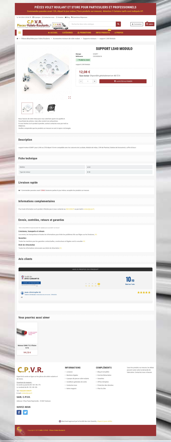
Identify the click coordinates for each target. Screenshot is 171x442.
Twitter (25, 412)
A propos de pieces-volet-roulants (77, 378)
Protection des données (105, 385)
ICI (96, 234)
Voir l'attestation (31, 283)
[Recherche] (95, 24)
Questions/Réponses (79, 17)
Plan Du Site (101, 388)
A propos (36, 17)
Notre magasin (71, 388)
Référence (79, 56)
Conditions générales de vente (76, 382)
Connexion (137, 24)
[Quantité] (88, 81)
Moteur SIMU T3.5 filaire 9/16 (27, 347)
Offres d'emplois (103, 382)
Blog (67, 17)
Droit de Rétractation (104, 375)
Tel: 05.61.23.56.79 (24, 17)
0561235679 (70, 209)
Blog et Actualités (103, 372)
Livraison (69, 372)
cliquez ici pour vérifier (104, 421)
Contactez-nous (48, 17)
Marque (78, 54)
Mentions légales (72, 375)
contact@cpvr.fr (88, 209)
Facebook (19, 412)
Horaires (59, 17)
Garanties (100, 378)
